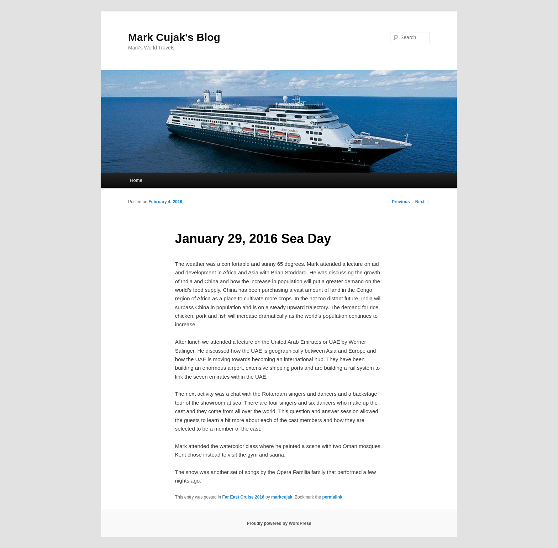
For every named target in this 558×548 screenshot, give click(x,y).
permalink (332, 497)
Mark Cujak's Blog (174, 37)
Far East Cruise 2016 (243, 497)
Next (422, 201)
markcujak (281, 497)
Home (136, 180)
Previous (398, 201)
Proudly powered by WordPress (279, 523)
